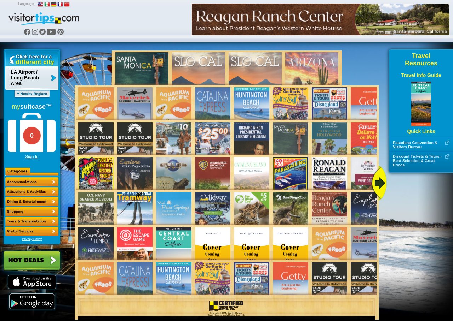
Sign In (31, 156)
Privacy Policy (32, 239)
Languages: (27, 4)
